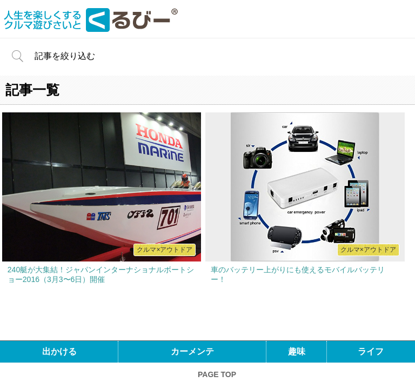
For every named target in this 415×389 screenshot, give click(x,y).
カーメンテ (192, 351)
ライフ (371, 351)
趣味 (296, 351)
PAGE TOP (217, 374)
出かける (59, 351)
